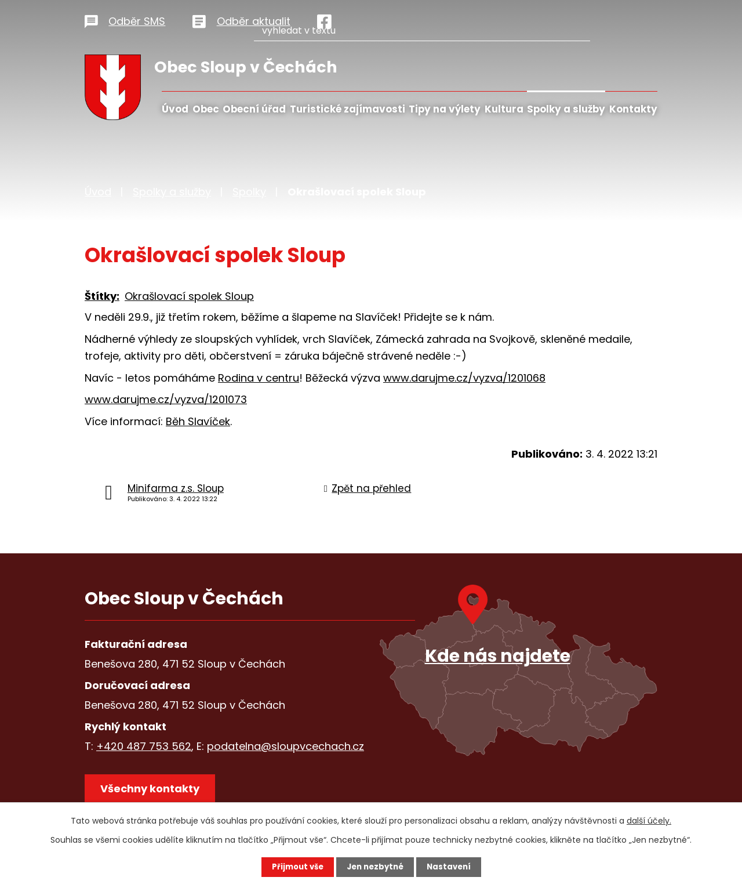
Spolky (249, 191)
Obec (205, 109)
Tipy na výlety (445, 109)
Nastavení (452, 866)
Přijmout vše (294, 866)
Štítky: (102, 296)
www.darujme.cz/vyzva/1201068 (464, 378)
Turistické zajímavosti (347, 109)
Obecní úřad (254, 109)
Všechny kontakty (153, 792)
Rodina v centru (258, 378)
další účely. (649, 820)
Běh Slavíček (198, 421)
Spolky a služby (566, 109)
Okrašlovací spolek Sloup (189, 296)
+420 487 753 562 (143, 746)
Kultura (504, 109)
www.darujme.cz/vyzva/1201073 (166, 399)
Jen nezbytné (375, 866)
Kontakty (633, 109)
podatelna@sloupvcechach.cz (285, 746)
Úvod (175, 109)
